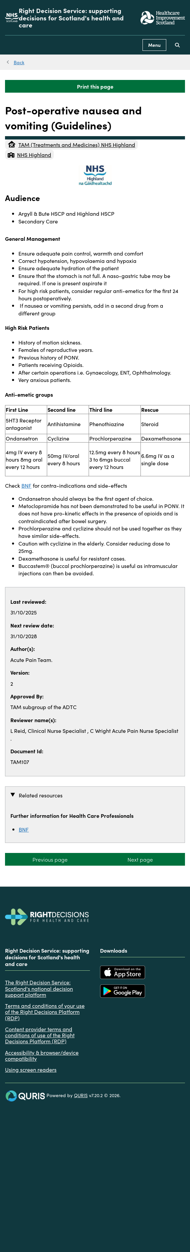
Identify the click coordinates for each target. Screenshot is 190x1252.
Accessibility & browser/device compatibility (42, 1055)
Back (19, 62)
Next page (140, 859)
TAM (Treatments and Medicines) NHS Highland (71, 144)
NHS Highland (29, 154)
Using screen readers (31, 1069)
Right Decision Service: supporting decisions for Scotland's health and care (71, 17)
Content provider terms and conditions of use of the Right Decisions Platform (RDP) (40, 1035)
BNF (26, 485)
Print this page (95, 86)
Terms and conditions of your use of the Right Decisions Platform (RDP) (45, 1011)
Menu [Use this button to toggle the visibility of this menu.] (154, 44)
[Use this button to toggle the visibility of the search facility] (177, 45)
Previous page (50, 859)
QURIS (81, 1095)
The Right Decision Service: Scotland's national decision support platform (39, 988)
